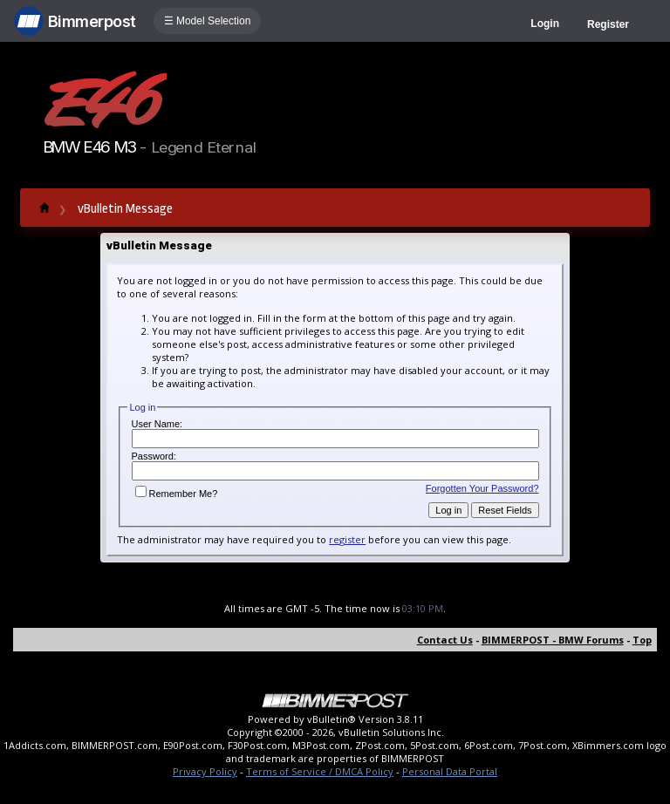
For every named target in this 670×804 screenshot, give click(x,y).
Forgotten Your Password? (482, 488)
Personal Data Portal (449, 771)
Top (642, 639)
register (347, 539)
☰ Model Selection (207, 21)
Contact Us (445, 639)
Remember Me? (176, 493)
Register (608, 24)
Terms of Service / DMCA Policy (319, 771)
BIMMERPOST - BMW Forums (553, 639)
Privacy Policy (205, 771)
